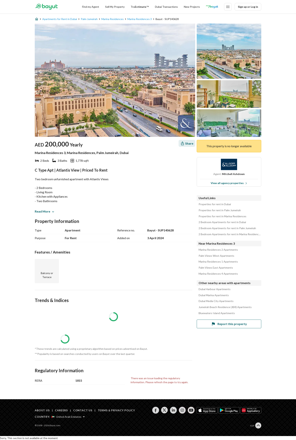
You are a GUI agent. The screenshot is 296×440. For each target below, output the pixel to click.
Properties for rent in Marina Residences (222, 216)
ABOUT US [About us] (42, 410)
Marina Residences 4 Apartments (218, 273)
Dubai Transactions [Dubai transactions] (166, 6)
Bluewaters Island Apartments (217, 313)
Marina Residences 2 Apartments (218, 249)
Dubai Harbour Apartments (214, 289)
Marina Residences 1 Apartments (218, 261)
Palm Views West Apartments (216, 255)
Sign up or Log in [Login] (248, 6)
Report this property (229, 324)
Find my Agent (90, 6)
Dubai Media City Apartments (216, 301)
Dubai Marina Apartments (214, 295)
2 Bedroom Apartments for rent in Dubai (222, 222)
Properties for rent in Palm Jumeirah (220, 210)
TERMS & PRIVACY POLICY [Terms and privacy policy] (116, 410)
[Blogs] (212, 7)
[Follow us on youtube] (191, 410)
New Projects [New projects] (192, 6)
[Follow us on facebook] (155, 410)
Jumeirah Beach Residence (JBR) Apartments (225, 307)
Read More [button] (44, 211)
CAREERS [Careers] (61, 410)
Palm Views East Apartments (216, 267)
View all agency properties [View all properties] (229, 183)
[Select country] (68, 416)
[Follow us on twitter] (164, 410)
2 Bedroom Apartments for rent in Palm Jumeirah (227, 228)
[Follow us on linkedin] (173, 410)
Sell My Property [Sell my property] (115, 6)
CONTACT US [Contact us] (82, 410)
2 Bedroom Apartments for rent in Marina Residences (230, 234)
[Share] (187, 143)
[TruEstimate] (140, 7)
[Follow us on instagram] (182, 410)
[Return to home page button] (46, 7)
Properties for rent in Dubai (215, 204)
